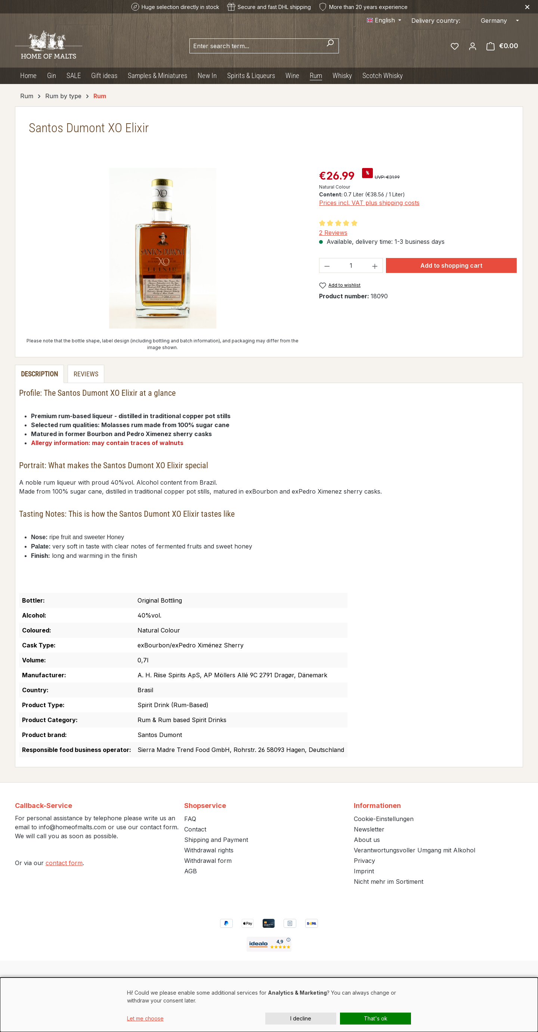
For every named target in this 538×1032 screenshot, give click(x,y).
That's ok (375, 1018)
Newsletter (369, 829)
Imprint (364, 871)
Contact (195, 829)
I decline (300, 1018)
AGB (190, 871)
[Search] (330, 45)
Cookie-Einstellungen (384, 819)
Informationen (377, 805)
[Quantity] (351, 265)
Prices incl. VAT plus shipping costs (369, 202)
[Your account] (473, 45)
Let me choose (145, 1018)
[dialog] (269, 1004)
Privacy (364, 860)
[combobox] (255, 45)
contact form (64, 863)
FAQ (190, 819)
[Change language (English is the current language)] (384, 20)
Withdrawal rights (209, 850)
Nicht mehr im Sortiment (388, 881)
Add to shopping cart (451, 265)
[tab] (39, 374)
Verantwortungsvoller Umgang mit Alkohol (414, 850)
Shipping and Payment (216, 839)
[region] (163, 248)
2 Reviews (333, 232)
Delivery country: (435, 20)
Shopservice (205, 805)
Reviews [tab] (86, 374)
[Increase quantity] (375, 265)
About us (367, 839)
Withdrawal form (208, 860)
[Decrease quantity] (327, 265)
